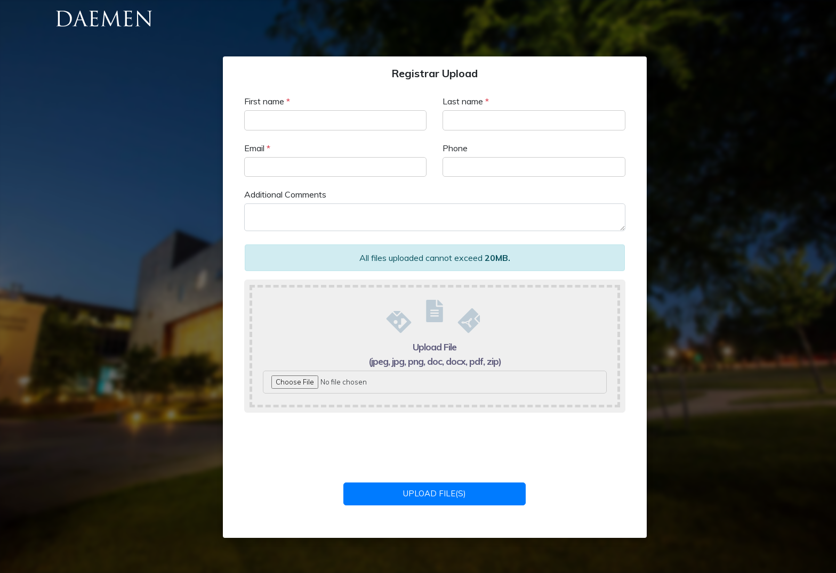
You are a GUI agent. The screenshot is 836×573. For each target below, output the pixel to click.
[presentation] (436, 446)
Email (257, 148)
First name (267, 101)
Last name (466, 101)
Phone (455, 148)
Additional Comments (285, 194)
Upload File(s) (434, 493)
